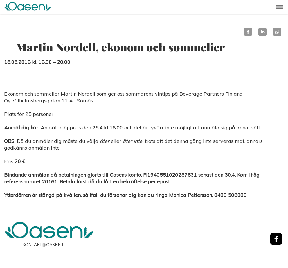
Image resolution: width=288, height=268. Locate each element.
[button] (279, 7)
